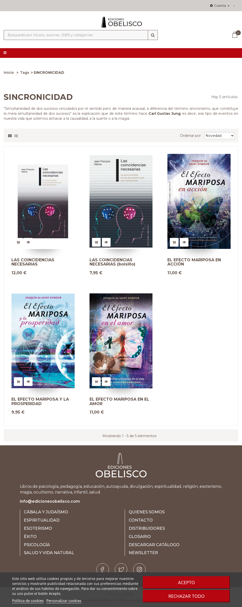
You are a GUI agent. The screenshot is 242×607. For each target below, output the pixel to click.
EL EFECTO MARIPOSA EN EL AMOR (119, 401)
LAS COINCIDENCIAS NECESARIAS (32, 262)
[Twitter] (121, 569)
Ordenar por (190, 135)
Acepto (186, 582)
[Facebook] (102, 569)
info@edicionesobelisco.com (50, 501)
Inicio (9, 72)
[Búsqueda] (153, 35)
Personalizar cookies (63, 600)
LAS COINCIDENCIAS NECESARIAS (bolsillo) (112, 262)
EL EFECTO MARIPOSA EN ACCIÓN (194, 262)
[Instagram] (139, 569)
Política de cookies (28, 600)
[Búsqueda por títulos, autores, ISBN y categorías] (81, 35)
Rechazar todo (186, 596)
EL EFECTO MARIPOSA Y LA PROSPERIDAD (40, 401)
